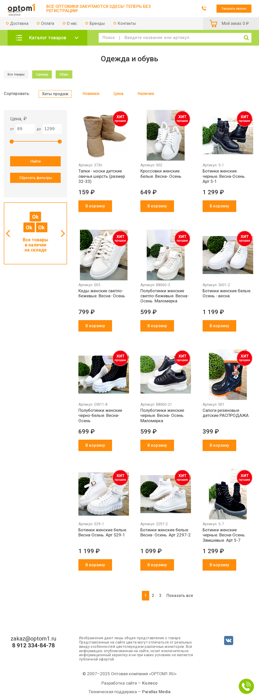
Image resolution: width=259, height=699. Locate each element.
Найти (35, 161)
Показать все (179, 595)
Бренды (97, 23)
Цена (118, 93)
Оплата (47, 23)
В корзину (95, 206)
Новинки (91, 93)
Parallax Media (156, 691)
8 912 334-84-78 (33, 645)
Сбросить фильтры (35, 178)
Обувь (64, 74)
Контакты (127, 23)
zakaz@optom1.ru (33, 639)
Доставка (19, 23)
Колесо (150, 683)
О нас (72, 23)
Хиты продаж (55, 93)
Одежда (42, 74)
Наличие (146, 93)
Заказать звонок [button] (234, 8)
